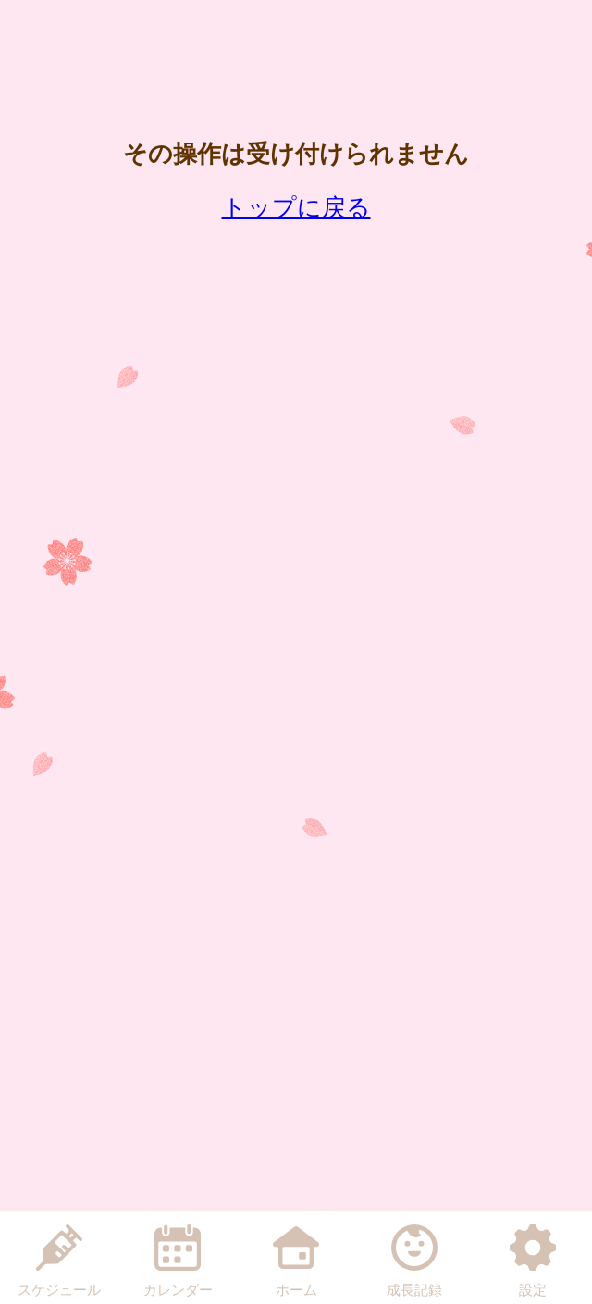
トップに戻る (296, 207)
